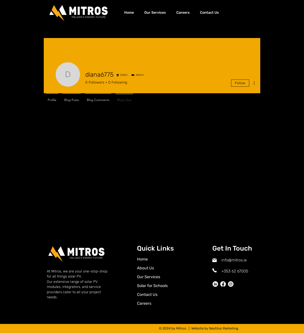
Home (142, 259)
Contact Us (147, 294)
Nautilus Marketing (223, 328)
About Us (145, 268)
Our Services (148, 276)
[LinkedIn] (215, 284)
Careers (144, 303)
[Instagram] (231, 284)
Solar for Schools (152, 285)
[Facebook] (223, 284)
